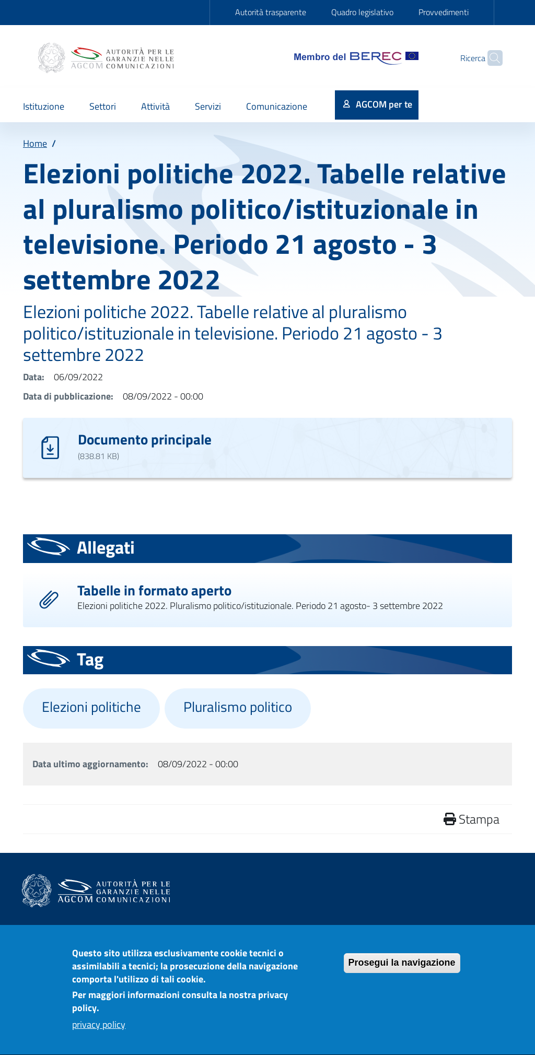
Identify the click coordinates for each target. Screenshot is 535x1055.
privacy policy (98, 1032)
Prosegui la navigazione (402, 970)
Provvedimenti (443, 12)
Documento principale (145, 439)
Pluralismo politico (237, 707)
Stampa (471, 819)
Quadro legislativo (362, 12)
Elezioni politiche (91, 707)
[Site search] (490, 58)
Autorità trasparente (270, 12)
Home (35, 143)
